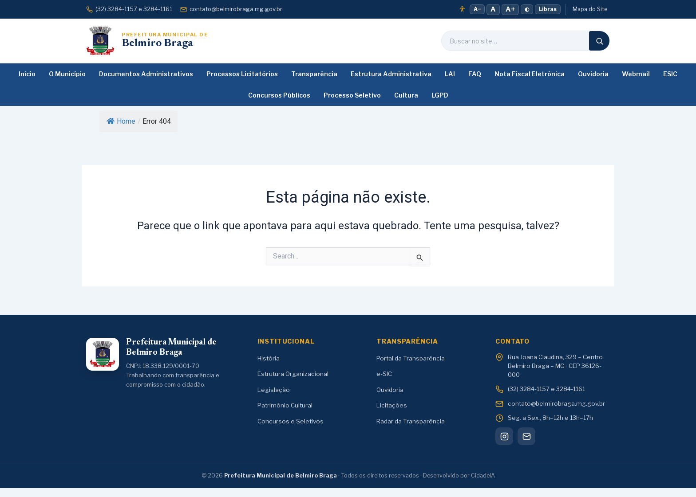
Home (121, 121)
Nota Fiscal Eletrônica (529, 74)
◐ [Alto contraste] (527, 9)
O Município (67, 74)
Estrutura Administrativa (391, 74)
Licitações (391, 405)
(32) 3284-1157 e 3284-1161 (129, 8)
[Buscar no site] (515, 41)
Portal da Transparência (410, 358)
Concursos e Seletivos (290, 421)
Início (27, 74)
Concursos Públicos (279, 95)
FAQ (474, 74)
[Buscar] (599, 41)
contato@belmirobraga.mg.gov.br (231, 8)
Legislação (273, 389)
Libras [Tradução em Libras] (548, 9)
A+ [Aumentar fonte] (510, 9)
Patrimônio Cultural (284, 405)
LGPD (439, 95)
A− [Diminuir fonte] (477, 9)
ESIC (670, 74)
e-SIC (384, 373)
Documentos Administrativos (146, 74)
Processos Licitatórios (242, 74)
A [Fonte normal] (493, 9)
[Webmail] (526, 436)
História (268, 358)
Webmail (636, 74)
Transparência (314, 74)
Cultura (406, 95)
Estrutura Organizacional (292, 373)
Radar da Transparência (410, 421)
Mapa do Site (590, 9)
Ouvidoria (593, 74)
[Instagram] (504, 436)
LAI (450, 74)
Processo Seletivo (352, 95)
